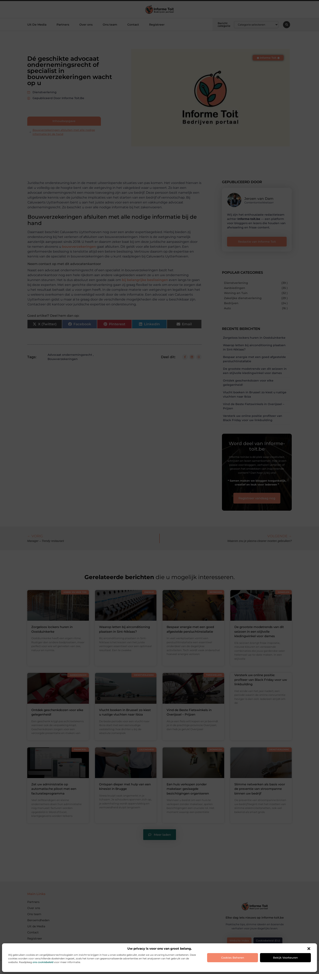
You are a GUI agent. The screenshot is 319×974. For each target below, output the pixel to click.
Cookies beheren (232, 957)
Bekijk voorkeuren (285, 957)
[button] (309, 949)
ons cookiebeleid (43, 962)
